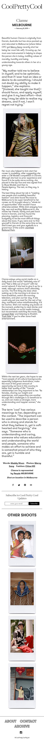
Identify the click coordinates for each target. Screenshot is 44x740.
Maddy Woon (17, 463)
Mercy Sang (16, 47)
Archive (22, 726)
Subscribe (34, 503)
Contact (28, 721)
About (10, 721)
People (17, 473)
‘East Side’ (7, 316)
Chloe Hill (30, 466)
